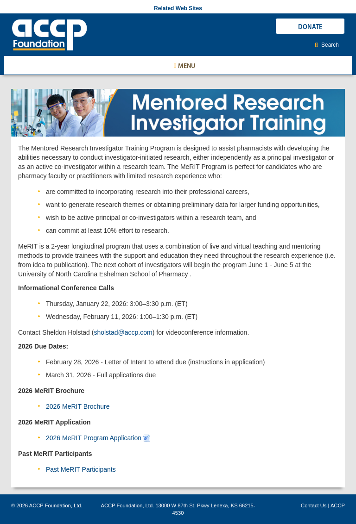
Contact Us (313, 505)
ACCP (338, 505)
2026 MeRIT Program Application (93, 438)
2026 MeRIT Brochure (77, 406)
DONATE (310, 26)
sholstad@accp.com (123, 332)
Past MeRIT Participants (81, 469)
